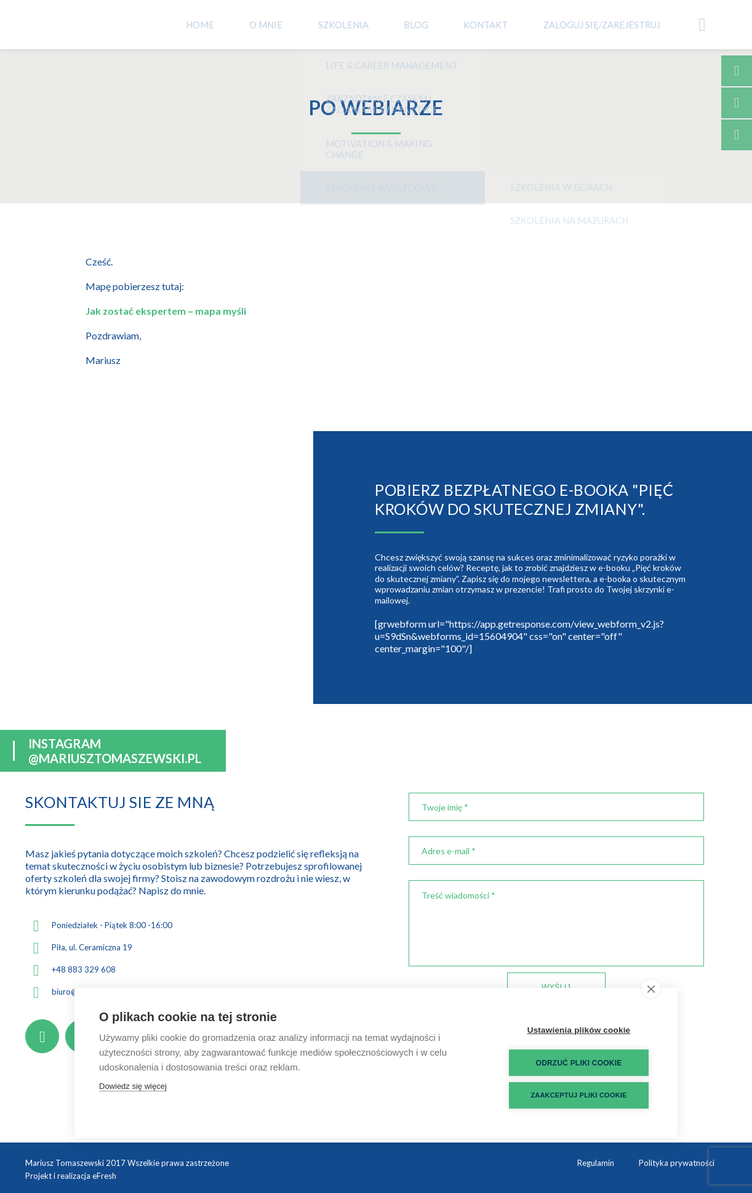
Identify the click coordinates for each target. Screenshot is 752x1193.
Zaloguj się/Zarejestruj (624, 24)
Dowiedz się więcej (133, 1086)
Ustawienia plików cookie (579, 1030)
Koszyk (711, 24)
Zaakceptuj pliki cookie (578, 1095)
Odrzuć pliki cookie (579, 1063)
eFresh (104, 1176)
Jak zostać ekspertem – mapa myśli (166, 311)
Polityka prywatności (676, 1163)
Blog (449, 24)
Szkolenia (382, 24)
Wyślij (556, 987)
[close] (651, 988)
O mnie (311, 24)
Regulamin (595, 1163)
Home (251, 24)
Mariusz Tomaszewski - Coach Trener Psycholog (86, 24)
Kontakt (514, 24)
